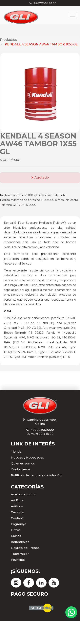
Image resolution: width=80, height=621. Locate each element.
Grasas (16, 536)
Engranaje (18, 524)
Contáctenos (20, 469)
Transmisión (20, 554)
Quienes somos (23, 463)
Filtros (16, 530)
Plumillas (18, 560)
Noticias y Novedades (27, 457)
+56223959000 (42, 430)
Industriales (20, 542)
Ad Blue (17, 500)
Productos (8, 40)
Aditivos (17, 506)
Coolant (17, 518)
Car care (17, 512)
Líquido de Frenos (25, 548)
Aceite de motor (23, 494)
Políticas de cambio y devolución (36, 475)
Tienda (16, 451)
